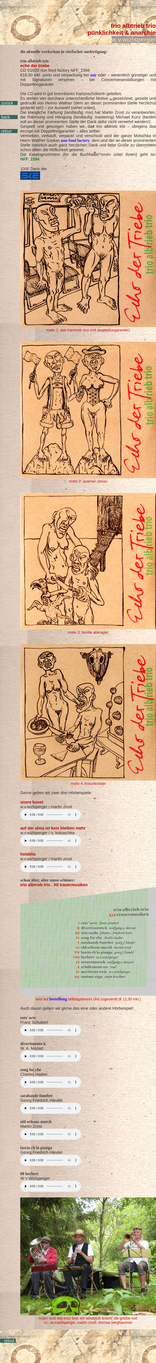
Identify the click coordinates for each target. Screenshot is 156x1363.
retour (6, 131)
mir (93, 75)
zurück (7, 103)
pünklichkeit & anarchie (122, 32)
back (5, 117)
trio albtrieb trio (133, 25)
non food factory (75, 140)
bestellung (58, 999)
